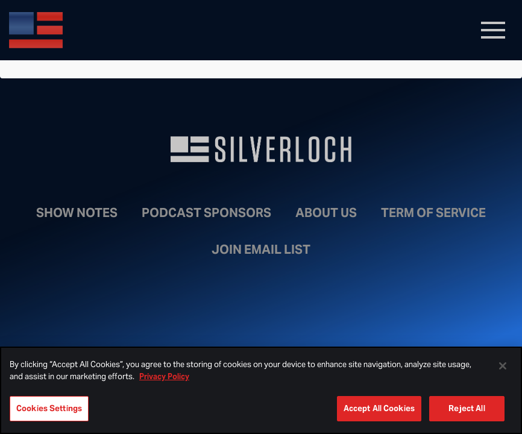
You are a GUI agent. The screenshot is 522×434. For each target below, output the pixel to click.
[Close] (502, 366)
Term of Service (433, 213)
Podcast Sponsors (206, 213)
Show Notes (77, 213)
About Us (326, 213)
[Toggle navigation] (493, 30)
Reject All (466, 408)
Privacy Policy (164, 376)
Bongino (96, 30)
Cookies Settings (49, 408)
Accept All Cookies (379, 408)
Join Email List (261, 249)
